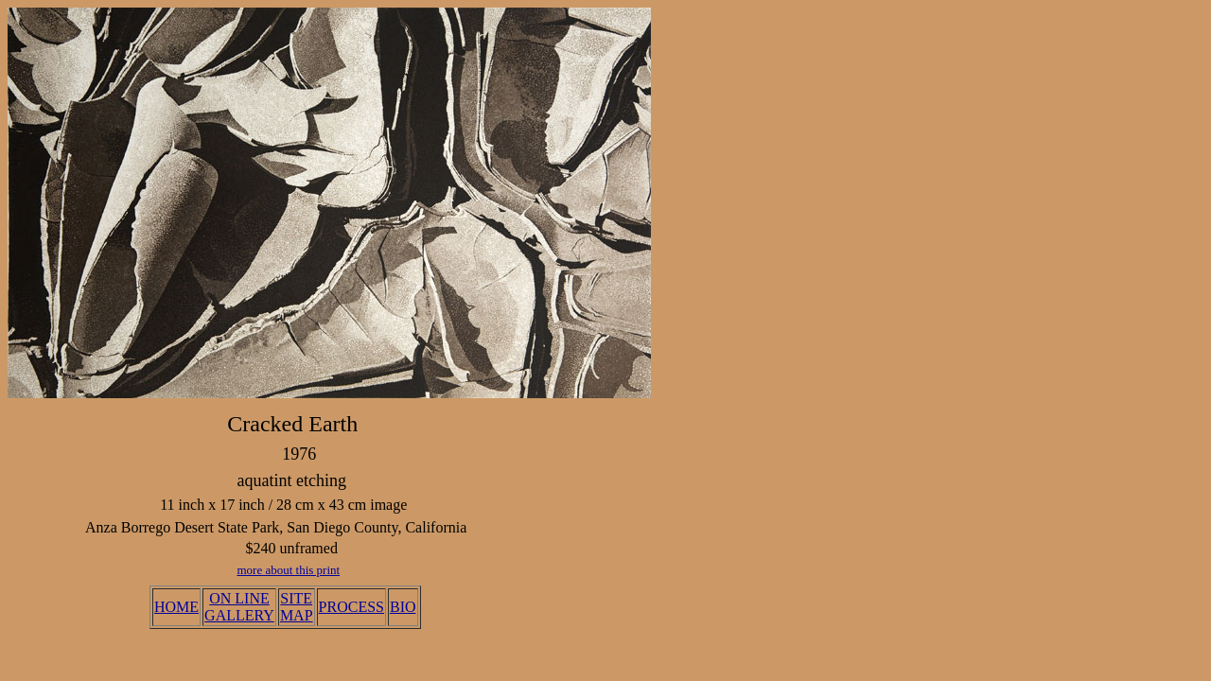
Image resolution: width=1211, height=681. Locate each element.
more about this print (288, 570)
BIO (403, 607)
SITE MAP (296, 606)
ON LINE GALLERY (239, 606)
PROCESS (351, 607)
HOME (176, 607)
